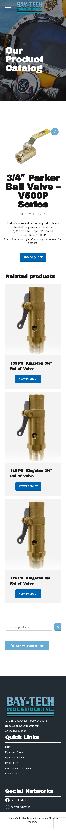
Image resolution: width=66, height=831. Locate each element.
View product (28, 378)
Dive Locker (11, 762)
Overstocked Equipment (18, 768)
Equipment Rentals (15, 757)
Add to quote (33, 257)
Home (8, 746)
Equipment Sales (14, 752)
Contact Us (11, 773)
